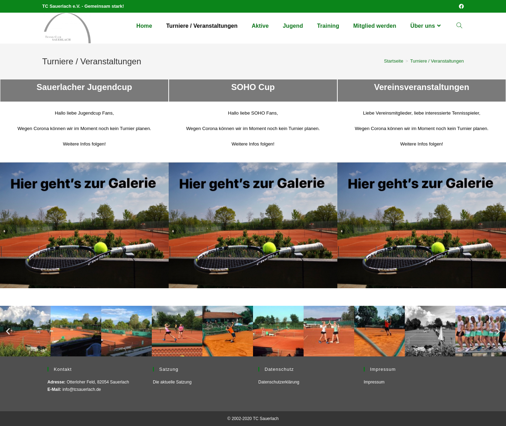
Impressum (374, 382)
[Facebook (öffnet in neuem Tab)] (460, 6)
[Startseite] (393, 61)
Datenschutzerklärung (278, 382)
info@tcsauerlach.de (82, 389)
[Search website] (459, 26)
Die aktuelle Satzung (172, 382)
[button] (8, 331)
